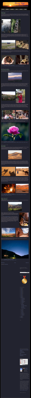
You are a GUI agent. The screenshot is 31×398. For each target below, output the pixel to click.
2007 (21, 317)
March (22, 312)
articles (21, 9)
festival (8, 142)
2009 (21, 297)
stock (17, 9)
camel (4, 194)
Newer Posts (2, 262)
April (22, 311)
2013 (21, 292)
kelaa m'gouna (11, 142)
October (22, 300)
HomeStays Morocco (7, 216)
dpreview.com (21, 355)
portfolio (12, 9)
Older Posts (27, 262)
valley (27, 142)
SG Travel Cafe (22, 351)
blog (25, 9)
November (22, 299)
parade (18, 142)
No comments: (13, 65)
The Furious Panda (22, 352)
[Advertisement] (23, 334)
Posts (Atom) (6, 264)
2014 (21, 291)
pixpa (20, 353)
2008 (21, 316)
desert (8, 194)
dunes (10, 194)
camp (6, 194)
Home (15, 262)
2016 (21, 289)
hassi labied (18, 194)
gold (15, 194)
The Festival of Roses (5, 69)
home (3, 9)
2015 (21, 290)
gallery (7, 9)
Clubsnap (21, 350)
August (22, 302)
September (22, 301)
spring (24, 142)
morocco (15, 142)
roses (22, 142)
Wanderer (26, 368)
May (22, 310)
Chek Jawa (22, 304)
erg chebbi (13, 194)
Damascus (5, 142)
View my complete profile (23, 390)
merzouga (22, 194)
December (22, 298)
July (22, 303)
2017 (21, 288)
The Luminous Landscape (23, 354)
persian (20, 142)
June (22, 309)
